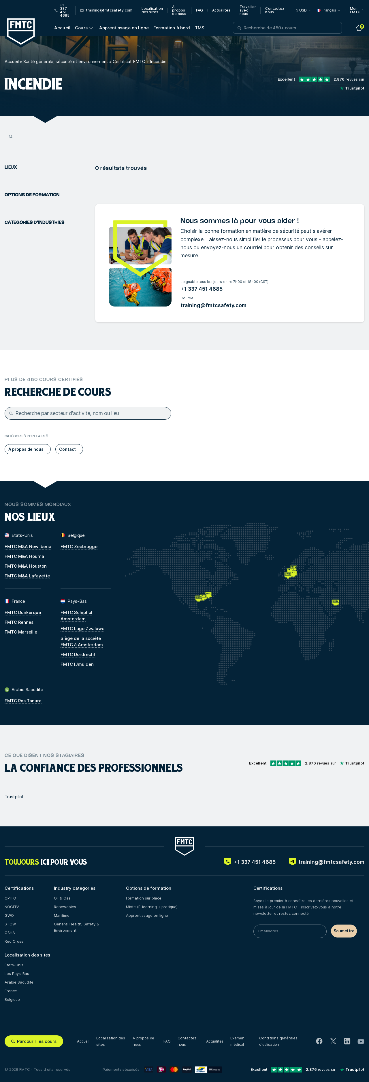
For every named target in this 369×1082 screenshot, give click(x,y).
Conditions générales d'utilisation (278, 1041)
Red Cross (14, 941)
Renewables (65, 906)
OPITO (10, 898)
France (11, 990)
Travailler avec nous (248, 10)
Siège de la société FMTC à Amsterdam (82, 641)
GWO (9, 915)
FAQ (199, 10)
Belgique (12, 999)
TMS (199, 28)
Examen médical (237, 1041)
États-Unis (14, 965)
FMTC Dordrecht (78, 654)
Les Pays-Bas (17, 973)
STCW (10, 924)
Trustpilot (14, 796)
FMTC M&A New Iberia (28, 546)
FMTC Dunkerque (23, 612)
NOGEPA (12, 906)
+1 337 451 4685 (201, 289)
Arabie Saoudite (19, 982)
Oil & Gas (62, 898)
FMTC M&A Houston (26, 566)
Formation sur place (143, 898)
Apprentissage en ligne (124, 28)
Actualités (221, 10)
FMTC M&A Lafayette (27, 576)
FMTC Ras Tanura (23, 700)
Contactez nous (274, 10)
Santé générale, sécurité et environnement (65, 61)
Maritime (61, 915)
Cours (81, 28)
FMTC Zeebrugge (79, 546)
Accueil (62, 28)
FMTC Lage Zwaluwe (82, 628)
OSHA (10, 932)
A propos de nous (179, 10)
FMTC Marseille (21, 632)
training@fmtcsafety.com (213, 305)
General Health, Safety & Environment (76, 927)
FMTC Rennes (19, 622)
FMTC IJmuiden (77, 664)
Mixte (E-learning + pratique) (152, 906)
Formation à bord (171, 28)
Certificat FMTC (129, 61)
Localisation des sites (152, 10)
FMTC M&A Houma (24, 556)
